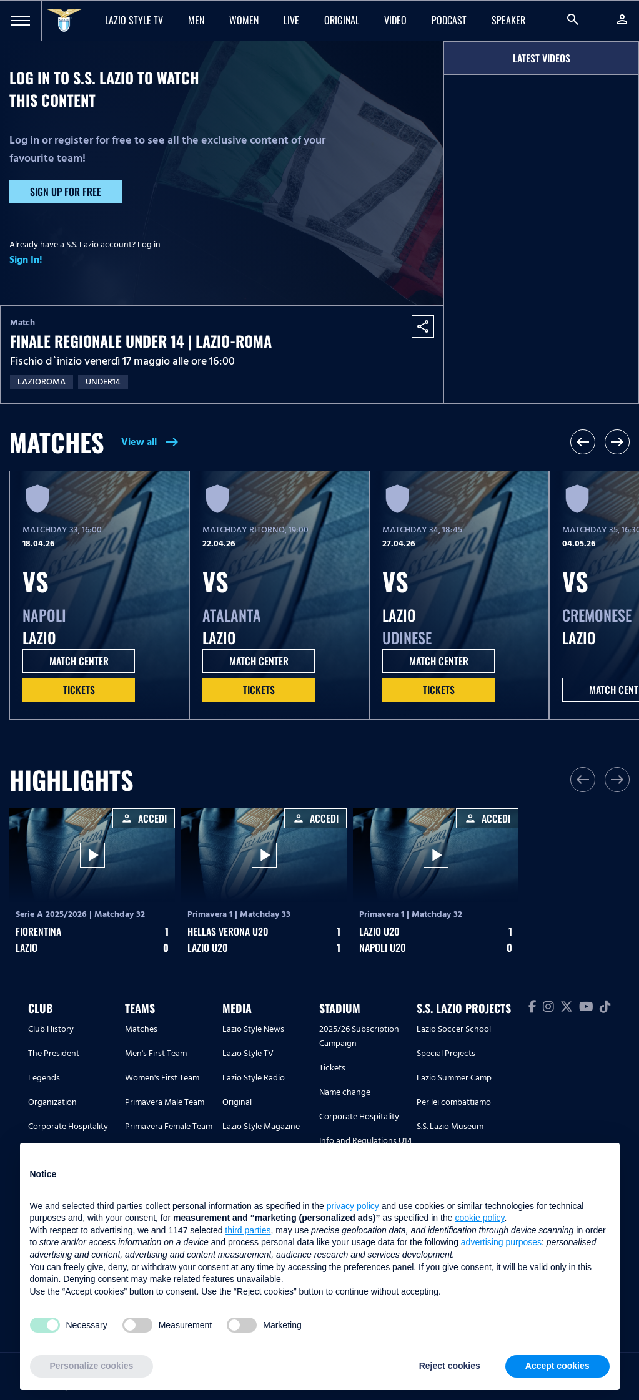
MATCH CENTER (79, 660)
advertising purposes (501, 1242)
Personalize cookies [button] (92, 1366)
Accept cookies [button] (557, 1366)
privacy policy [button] (353, 1206)
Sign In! (25, 260)
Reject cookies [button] (449, 1366)
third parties (247, 1230)
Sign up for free (65, 191)
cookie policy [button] (479, 1218)
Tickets (79, 689)
